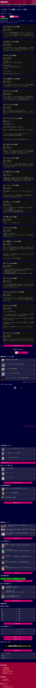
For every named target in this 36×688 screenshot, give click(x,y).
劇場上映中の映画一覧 (17, 482)
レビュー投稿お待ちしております (17, 345)
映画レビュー (17, 572)
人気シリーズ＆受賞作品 (8, 671)
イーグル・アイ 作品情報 (5, 653)
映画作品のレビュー (7, 672)
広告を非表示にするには (30, 426)
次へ (25, 352)
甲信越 (2, 615)
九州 (2, 620)
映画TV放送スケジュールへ (18, 600)
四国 (19, 618)
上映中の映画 (5, 667)
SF (1, 631)
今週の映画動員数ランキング (6, 462)
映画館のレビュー (6, 680)
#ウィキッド (9, 578)
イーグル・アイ (14, 6)
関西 (2, 611)
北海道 (2, 613)
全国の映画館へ (18, 623)
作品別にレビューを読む (8, 673)
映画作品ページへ (4, 655)
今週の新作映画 (6, 668)
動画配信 (16, 16)
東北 (19, 613)
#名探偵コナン (15, 578)
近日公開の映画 (6, 669)
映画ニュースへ (18, 538)
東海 (19, 611)
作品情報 (8, 6)
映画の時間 (3, 6)
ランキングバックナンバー (8, 687)
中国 (2, 618)
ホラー (20, 633)
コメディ (2, 633)
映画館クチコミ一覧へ (17, 636)
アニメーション (21, 629)
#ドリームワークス (4, 18)
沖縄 (19, 620)
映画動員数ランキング (7, 685)
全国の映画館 (5, 679)
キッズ (20, 631)
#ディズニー (22, 578)
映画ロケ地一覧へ (17, 639)
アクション (3, 629)
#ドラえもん (3, 578)
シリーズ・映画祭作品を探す (17, 580)
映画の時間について (17, 650)
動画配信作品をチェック (17, 502)
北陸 (19, 615)
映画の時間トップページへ (6, 658)
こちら (5, 22)
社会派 (2, 13)
